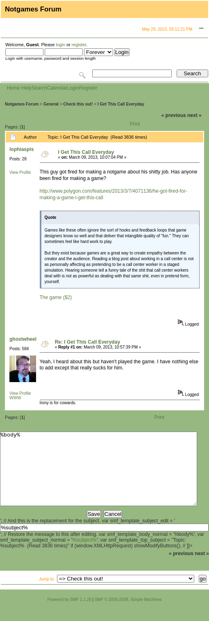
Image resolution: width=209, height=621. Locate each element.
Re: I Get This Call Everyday (87, 342)
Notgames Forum (22, 104)
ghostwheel (22, 339)
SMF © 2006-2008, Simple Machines (128, 614)
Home (13, 88)
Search (39, 88)
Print (135, 124)
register (79, 44)
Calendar (57, 88)
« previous (173, 115)
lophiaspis (21, 149)
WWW (15, 398)
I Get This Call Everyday (121, 104)
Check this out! (78, 104)
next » (194, 115)
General (51, 104)
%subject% (84, 555)
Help (26, 88)
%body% (98, 476)
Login (73, 88)
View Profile (20, 172)
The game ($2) (56, 297)
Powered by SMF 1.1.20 (69, 614)
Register (88, 88)
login (60, 44)
